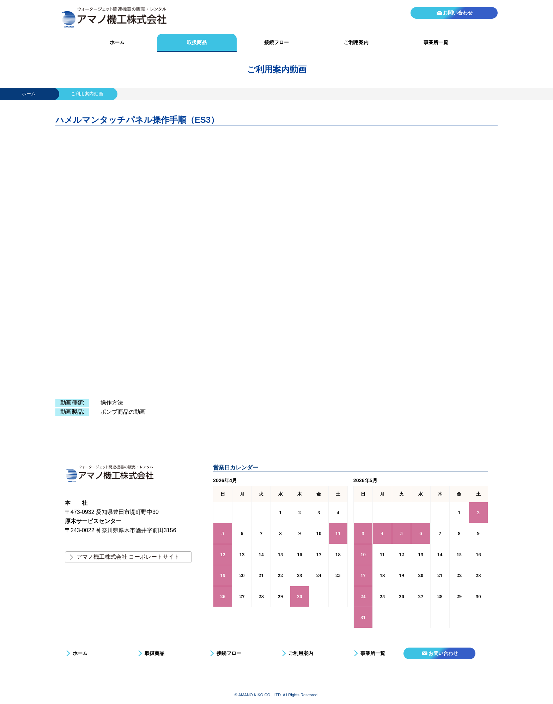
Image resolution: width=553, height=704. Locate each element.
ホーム (117, 42)
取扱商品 (197, 42)
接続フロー (276, 42)
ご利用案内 (356, 42)
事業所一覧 (436, 42)
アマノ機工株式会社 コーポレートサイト (128, 557)
